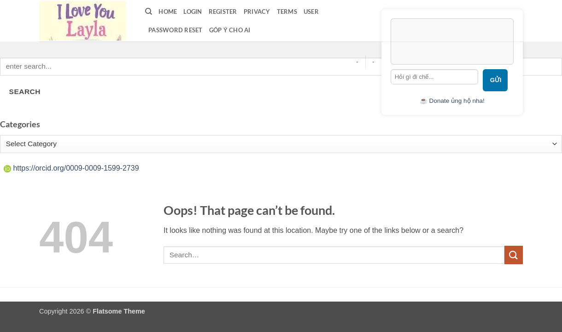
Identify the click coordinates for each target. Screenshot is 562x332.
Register (223, 11)
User (311, 11)
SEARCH (25, 91)
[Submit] (513, 255)
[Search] (148, 11)
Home (167, 11)
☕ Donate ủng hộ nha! (452, 100)
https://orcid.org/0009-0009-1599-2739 (71, 168)
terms (287, 11)
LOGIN (192, 11)
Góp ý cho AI (230, 30)
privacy (257, 11)
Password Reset (175, 30)
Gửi (496, 80)
